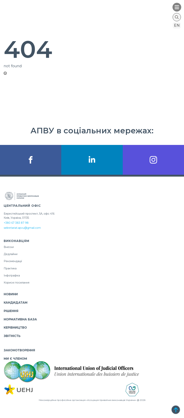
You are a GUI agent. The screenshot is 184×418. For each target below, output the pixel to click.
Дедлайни (10, 254)
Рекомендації (13, 261)
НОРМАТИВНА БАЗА (20, 319)
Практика (10, 268)
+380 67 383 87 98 (16, 222)
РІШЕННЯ (11, 311)
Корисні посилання (16, 282)
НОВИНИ (11, 294)
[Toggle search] (177, 17)
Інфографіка (12, 275)
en (177, 25)
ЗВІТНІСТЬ (12, 336)
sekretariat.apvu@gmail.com (22, 227)
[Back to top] (175, 409)
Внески (9, 247)
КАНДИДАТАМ (15, 302)
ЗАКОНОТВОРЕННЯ (19, 350)
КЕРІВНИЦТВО (15, 327)
